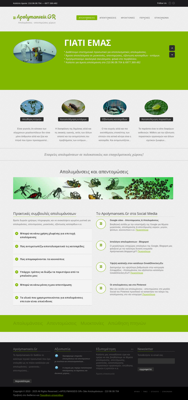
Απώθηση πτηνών (31, 119)
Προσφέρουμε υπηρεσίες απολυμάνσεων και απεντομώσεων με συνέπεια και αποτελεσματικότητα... (72, 358)
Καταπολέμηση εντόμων (73, 119)
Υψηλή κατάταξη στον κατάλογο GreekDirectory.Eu (136, 263)
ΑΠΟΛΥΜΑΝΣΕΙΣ (87, 17)
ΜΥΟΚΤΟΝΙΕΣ (128, 17)
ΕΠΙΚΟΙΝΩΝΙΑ (162, 17)
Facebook (173, 3)
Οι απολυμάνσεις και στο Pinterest (128, 285)
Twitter (170, 3)
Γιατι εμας (87, 42)
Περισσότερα (142, 230)
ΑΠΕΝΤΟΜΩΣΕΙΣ (108, 17)
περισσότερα (22, 381)
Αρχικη (137, 391)
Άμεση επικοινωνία (105, 374)
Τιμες (145, 391)
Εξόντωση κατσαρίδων (114, 119)
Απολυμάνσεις (28, 322)
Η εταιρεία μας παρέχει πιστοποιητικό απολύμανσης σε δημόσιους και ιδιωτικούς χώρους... (73, 370)
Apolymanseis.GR (36, 17)
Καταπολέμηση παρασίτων (156, 119)
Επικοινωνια (167, 391)
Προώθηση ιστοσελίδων (51, 395)
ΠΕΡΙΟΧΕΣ (144, 17)
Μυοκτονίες (92, 322)
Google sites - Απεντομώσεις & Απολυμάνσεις (134, 220)
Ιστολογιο (155, 391)
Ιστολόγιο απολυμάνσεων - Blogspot (129, 242)
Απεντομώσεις (62, 322)
